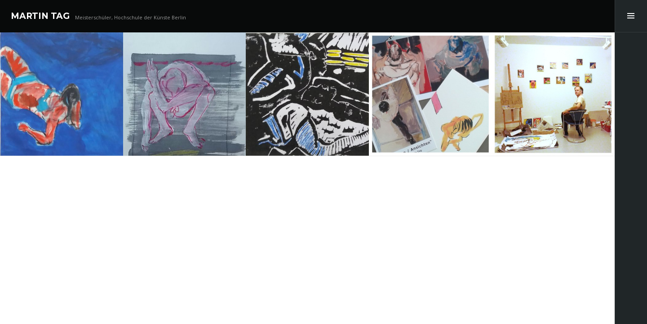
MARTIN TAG (40, 16)
